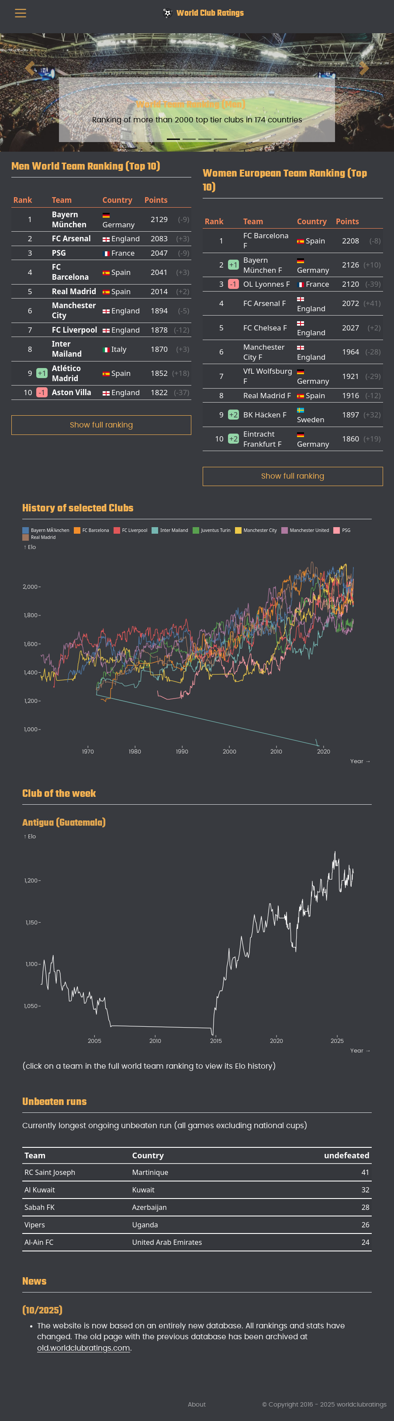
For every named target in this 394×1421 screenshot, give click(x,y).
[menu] (20, 13)
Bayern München (69, 219)
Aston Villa (71, 392)
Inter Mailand (67, 349)
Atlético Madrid (66, 373)
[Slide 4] (220, 139)
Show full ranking (101, 425)
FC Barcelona (70, 272)
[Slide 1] (173, 139)
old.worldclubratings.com (83, 1348)
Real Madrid (74, 291)
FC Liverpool (74, 330)
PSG (59, 253)
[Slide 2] (189, 139)
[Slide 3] (204, 139)
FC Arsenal (71, 238)
